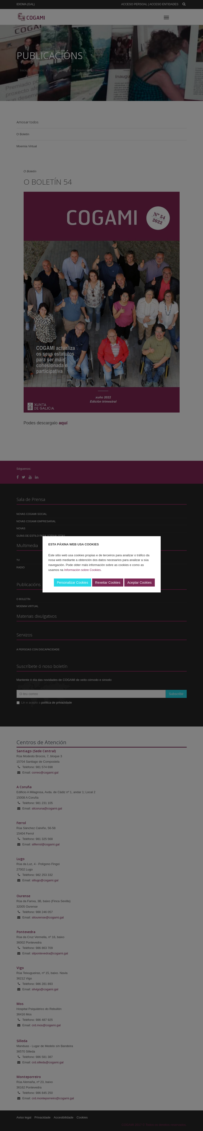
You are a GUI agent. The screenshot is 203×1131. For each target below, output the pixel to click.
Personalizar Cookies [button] (72, 582)
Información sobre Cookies (82, 570)
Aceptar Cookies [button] (139, 582)
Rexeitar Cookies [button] (108, 582)
